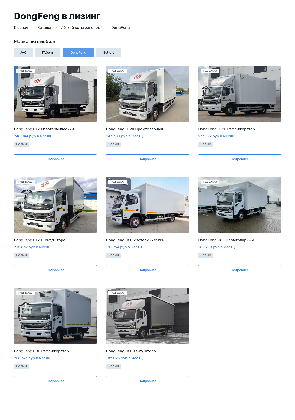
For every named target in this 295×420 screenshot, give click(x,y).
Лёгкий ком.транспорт (81, 27)
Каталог (44, 27)
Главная (21, 27)
